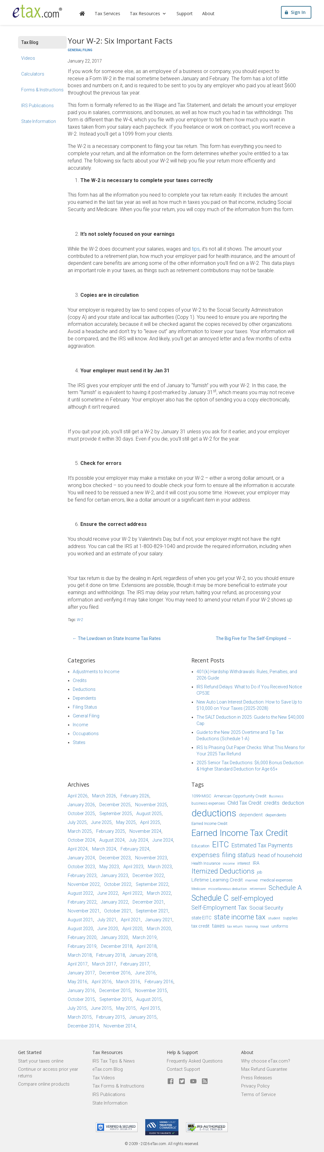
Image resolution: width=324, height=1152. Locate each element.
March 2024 (104, 848)
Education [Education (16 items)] (200, 846)
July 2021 (106, 919)
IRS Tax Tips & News (113, 1061)
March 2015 (80, 1017)
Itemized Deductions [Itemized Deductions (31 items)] (222, 871)
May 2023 (109, 866)
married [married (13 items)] (251, 880)
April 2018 (147, 946)
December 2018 (116, 946)
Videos (28, 58)
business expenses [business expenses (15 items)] (208, 803)
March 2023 (160, 866)
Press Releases (256, 1078)
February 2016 (159, 981)
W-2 (80, 620)
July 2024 (138, 840)
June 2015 (101, 1008)
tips (196, 249)
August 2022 (80, 893)
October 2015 (81, 999)
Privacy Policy (255, 1086)
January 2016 (81, 990)
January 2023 (114, 875)
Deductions (84, 689)
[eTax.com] (39, 12)
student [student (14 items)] (274, 918)
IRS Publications (37, 105)
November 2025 (151, 804)
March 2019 (145, 937)
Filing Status (85, 707)
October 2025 (81, 813)
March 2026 (104, 795)
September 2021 (152, 910)
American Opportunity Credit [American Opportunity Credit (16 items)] (240, 796)
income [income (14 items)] (229, 863)
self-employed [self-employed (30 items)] (252, 898)
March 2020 (159, 928)
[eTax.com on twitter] (182, 1081)
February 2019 (82, 946)
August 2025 (149, 813)
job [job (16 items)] (259, 872)
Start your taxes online (40, 1061)
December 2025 (115, 804)
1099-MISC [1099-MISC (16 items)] (201, 796)
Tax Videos (103, 1078)
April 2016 (102, 981)
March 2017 (104, 963)
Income (80, 724)
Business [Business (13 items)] (276, 796)
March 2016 (128, 981)
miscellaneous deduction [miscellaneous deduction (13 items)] (227, 889)
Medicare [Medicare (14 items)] (198, 889)
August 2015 (149, 999)
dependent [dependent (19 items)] (251, 815)
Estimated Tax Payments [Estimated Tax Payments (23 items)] (262, 845)
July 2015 (77, 1008)
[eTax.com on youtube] (193, 1081)
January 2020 (114, 937)
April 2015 (150, 1008)
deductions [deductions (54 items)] (213, 813)
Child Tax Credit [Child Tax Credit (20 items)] (244, 803)
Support (188, 14)
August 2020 (80, 928)
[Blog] (205, 1081)
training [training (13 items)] (251, 926)
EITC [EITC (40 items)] (220, 844)
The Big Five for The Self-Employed (254, 638)
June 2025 (101, 822)
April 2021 (131, 919)
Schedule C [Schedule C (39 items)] (209, 898)
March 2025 (80, 831)
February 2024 (135, 848)
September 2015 (115, 999)
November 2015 (151, 990)
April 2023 (133, 866)
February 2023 (82, 875)
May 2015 (126, 1008)
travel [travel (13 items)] (264, 926)
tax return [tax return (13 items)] (235, 926)
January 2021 (158, 919)
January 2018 (143, 955)
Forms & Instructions (42, 89)
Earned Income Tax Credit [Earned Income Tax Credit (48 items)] (239, 833)
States (79, 742)
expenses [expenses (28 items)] (205, 855)
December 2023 (115, 857)
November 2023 (151, 857)
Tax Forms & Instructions (118, 1086)
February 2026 (135, 795)
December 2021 (148, 902)
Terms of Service (258, 1094)
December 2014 (83, 1025)
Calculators (32, 73)
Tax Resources (152, 14)
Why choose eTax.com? (265, 1061)
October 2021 (117, 910)
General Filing (80, 50)
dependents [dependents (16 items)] (275, 815)
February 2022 (82, 902)
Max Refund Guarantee (264, 1069)
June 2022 (107, 893)
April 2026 (78, 795)
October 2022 (117, 884)
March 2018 (80, 955)
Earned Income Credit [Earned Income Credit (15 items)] (209, 823)
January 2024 (81, 857)
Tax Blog (29, 42)
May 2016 (77, 981)
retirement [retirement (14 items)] (258, 889)
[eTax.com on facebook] (170, 1081)
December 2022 (148, 875)
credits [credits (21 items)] (271, 803)
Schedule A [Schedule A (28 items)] (285, 888)
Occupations (86, 733)
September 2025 (115, 813)
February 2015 (110, 1017)
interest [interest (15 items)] (243, 863)
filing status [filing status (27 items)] (238, 855)
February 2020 (82, 937)
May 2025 (126, 822)
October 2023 (81, 866)
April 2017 (78, 963)
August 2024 (112, 840)
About (212, 14)
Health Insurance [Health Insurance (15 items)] (205, 863)
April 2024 (78, 848)
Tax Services (111, 14)
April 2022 (132, 893)
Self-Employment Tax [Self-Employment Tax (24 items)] (219, 907)
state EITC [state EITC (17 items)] (201, 917)
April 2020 (132, 928)
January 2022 (114, 902)
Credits (80, 680)
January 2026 (81, 804)
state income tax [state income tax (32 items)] (239, 917)
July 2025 (77, 822)
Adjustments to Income (96, 671)
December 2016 (115, 972)
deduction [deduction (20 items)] (293, 803)
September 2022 (152, 884)
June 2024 (163, 840)
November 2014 (119, 1025)
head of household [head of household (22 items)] (280, 855)
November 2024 (145, 831)
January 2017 (81, 972)
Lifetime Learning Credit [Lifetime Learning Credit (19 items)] (217, 880)
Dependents (84, 698)
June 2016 (145, 972)
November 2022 (84, 884)
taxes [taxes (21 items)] (218, 926)
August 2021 (80, 919)
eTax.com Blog (107, 1069)
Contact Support (183, 1069)
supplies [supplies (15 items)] (290, 918)
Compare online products (44, 1084)
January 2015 (143, 1017)
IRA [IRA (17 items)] (256, 863)
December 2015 (115, 990)
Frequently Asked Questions (195, 1061)
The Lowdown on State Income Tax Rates (116, 638)
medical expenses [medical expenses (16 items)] (276, 880)
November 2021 (84, 910)
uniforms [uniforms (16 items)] (279, 926)
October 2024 (81, 840)
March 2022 (159, 893)
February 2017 (135, 963)
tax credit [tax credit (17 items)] (200, 926)
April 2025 (150, 822)
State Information (38, 121)
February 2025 (110, 831)
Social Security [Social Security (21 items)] (266, 908)
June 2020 (107, 928)
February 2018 (110, 955)
